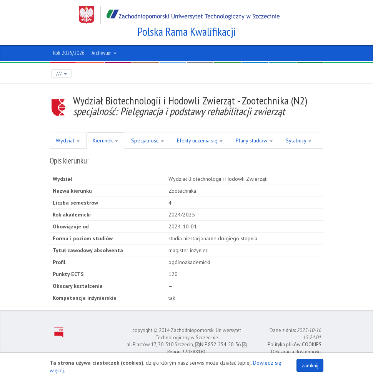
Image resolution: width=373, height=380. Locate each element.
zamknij (309, 365)
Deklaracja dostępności (296, 352)
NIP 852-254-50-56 (218, 344)
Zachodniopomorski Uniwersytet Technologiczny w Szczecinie (179, 15)
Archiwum (104, 52)
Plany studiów (254, 140)
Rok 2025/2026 (69, 52)
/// (61, 73)
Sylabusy (298, 140)
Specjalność (147, 140)
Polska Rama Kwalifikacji (186, 31)
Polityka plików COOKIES (294, 344)
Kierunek (105, 140)
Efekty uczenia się (200, 140)
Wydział (68, 140)
